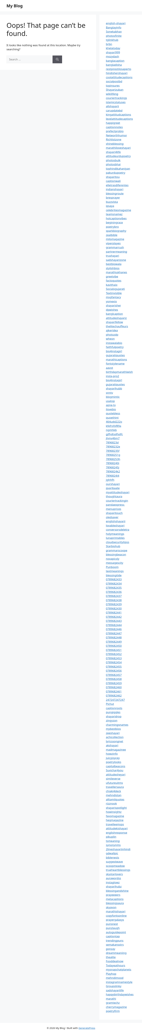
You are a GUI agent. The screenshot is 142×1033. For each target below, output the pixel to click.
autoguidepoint (116, 932)
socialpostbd (114, 81)
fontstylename (115, 363)
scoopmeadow (115, 866)
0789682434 (114, 583)
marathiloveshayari (118, 148)
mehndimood (114, 978)
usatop (110, 401)
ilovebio (111, 409)
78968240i (112, 463)
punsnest (112, 924)
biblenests (112, 857)
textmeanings (115, 571)
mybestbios (113, 729)
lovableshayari (115, 525)
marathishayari (115, 911)
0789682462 (114, 695)
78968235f (112, 451)
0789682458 (114, 679)
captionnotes (114, 127)
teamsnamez (114, 214)
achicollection (115, 737)
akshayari (112, 745)
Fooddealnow (114, 961)
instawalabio (114, 343)
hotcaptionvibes (116, 218)
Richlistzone (113, 139)
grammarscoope (116, 550)
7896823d (112, 442)
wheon (110, 338)
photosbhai (113, 164)
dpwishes (112, 310)
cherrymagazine (116, 1007)
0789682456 (114, 670)
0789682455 (114, 666)
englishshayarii (115, 521)
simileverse (113, 778)
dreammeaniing (116, 953)
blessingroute (115, 193)
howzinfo (112, 754)
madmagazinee (116, 749)
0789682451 (114, 650)
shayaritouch (114, 513)
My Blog (14, 5)
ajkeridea (112, 330)
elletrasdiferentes (117, 185)
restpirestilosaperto (118, 69)
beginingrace (114, 222)
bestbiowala (113, 264)
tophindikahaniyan (118, 168)
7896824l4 (112, 476)
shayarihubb (114, 388)
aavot (109, 368)
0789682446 (114, 629)
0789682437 (114, 596)
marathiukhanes (116, 272)
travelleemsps (115, 824)
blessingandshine (117, 891)
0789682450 (114, 646)
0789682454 (114, 662)
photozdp (112, 334)
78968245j (112, 467)
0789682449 (114, 642)
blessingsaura (115, 903)
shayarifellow (114, 322)
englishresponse (116, 832)
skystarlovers (114, 874)
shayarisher (113, 305)
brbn (109, 44)
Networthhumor (116, 135)
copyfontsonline (116, 915)
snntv (109, 393)
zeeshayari (113, 733)
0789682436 (114, 592)
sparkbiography (116, 231)
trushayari (112, 255)
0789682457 (114, 675)
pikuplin (111, 837)
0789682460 (114, 687)
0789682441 (114, 612)
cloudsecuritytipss (117, 542)
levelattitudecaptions (119, 119)
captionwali (113, 181)
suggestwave (114, 861)
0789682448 (114, 637)
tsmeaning (113, 841)
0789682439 (114, 604)
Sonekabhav (114, 31)
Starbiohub (113, 546)
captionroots (114, 708)
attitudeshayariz (116, 318)
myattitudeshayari (117, 492)
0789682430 (114, 608)
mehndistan (113, 795)
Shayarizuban (114, 89)
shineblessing (115, 144)
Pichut (110, 704)
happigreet (113, 123)
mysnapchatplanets (118, 969)
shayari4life (113, 152)
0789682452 (114, 654)
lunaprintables (115, 538)
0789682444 (114, 625)
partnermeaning (116, 251)
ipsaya (110, 206)
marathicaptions (116, 359)
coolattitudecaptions (119, 77)
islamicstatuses (115, 102)
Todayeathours (115, 965)
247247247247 (115, 700)
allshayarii (112, 106)
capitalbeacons (115, 766)
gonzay (110, 949)
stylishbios (112, 268)
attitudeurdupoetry (118, 156)
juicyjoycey (113, 758)
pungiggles (113, 712)
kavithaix (111, 285)
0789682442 (114, 617)
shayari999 (113, 52)
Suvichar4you (114, 770)
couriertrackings (116, 98)
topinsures (113, 85)
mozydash (112, 56)
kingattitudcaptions (118, 114)
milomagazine (115, 239)
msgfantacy (113, 297)
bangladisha (114, 65)
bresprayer (113, 197)
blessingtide (114, 575)
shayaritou (113, 177)
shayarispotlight (116, 808)
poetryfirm (113, 1011)
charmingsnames (117, 725)
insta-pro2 (112, 376)
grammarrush (115, 247)
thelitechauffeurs (117, 326)
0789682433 (114, 579)
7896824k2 (113, 471)
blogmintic (113, 397)
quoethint (112, 417)
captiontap (113, 936)
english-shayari (115, 23)
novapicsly (112, 559)
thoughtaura (114, 496)
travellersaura (115, 787)
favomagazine (115, 816)
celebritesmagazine (118, 210)
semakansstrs (115, 944)
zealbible (111, 235)
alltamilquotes (115, 799)
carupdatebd (114, 110)
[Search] (57, 59)
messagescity (114, 563)
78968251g (113, 455)
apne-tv (111, 405)
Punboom (112, 567)
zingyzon (111, 720)
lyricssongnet (114, 741)
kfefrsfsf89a (113, 426)
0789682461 (114, 691)
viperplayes (113, 243)
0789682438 (114, 600)
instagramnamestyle (119, 982)
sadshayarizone (116, 260)
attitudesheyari (115, 774)
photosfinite (114, 36)
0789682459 (114, 683)
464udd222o (114, 421)
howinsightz (113, 812)
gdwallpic (112, 853)
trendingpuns (114, 940)
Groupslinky (113, 986)
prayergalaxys (115, 920)
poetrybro (112, 227)
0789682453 (114, 658)
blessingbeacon (116, 554)
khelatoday (113, 48)
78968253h (113, 459)
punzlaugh (113, 928)
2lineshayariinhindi (118, 849)
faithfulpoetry (115, 347)
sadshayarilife (115, 990)
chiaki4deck (113, 791)
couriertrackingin (117, 500)
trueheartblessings (118, 870)
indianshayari (114, 189)
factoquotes (113, 280)
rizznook (111, 803)
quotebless (113, 413)
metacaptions (115, 899)
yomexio (111, 301)
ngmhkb (111, 430)
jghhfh (110, 480)
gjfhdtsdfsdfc (114, 434)
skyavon (111, 907)
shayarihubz (114, 886)
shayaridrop (113, 716)
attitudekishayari (117, 828)
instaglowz (113, 882)
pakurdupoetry (115, 172)
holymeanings (115, 534)
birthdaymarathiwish (119, 372)
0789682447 (114, 633)
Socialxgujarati (115, 289)
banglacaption (115, 60)
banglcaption (114, 314)
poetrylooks (113, 762)
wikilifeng (112, 94)
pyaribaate (113, 488)
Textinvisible (114, 293)
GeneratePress (86, 1028)
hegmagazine (114, 820)
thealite (111, 957)
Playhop (111, 974)
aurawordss (113, 878)
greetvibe (112, 276)
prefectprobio (115, 131)
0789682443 (114, 621)
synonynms (113, 845)
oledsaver (112, 517)
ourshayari (113, 484)
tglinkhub (112, 40)
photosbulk (113, 160)
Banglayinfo (113, 27)
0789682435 (114, 587)
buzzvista (112, 202)
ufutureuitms (114, 783)
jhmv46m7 (113, 438)
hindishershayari (116, 73)
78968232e (113, 446)
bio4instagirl (114, 351)
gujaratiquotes (115, 355)
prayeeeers (113, 895)
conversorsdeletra (117, 529)
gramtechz (113, 1003)
